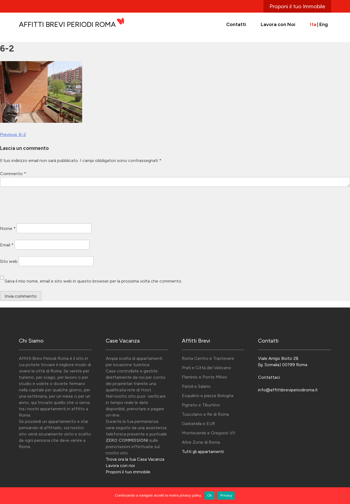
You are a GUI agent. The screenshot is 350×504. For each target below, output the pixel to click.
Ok (209, 495)
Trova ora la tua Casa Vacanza (135, 459)
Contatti (236, 24)
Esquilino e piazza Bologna (207, 395)
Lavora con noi (120, 465)
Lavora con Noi (278, 24)
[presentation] (41, 206)
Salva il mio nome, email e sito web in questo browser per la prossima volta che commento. (93, 281)
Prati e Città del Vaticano (206, 367)
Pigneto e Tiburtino (201, 405)
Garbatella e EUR (198, 423)
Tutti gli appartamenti (203, 451)
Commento (13, 173)
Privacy (226, 495)
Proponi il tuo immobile (128, 471)
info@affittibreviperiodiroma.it (288, 389)
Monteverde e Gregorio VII (208, 432)
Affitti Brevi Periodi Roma (67, 24)
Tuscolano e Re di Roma (205, 414)
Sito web (9, 261)
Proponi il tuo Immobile (297, 6)
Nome (8, 228)
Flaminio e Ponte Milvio (204, 377)
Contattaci (269, 377)
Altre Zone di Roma (201, 442)
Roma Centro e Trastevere (208, 358)
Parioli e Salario (196, 386)
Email (6, 244)
